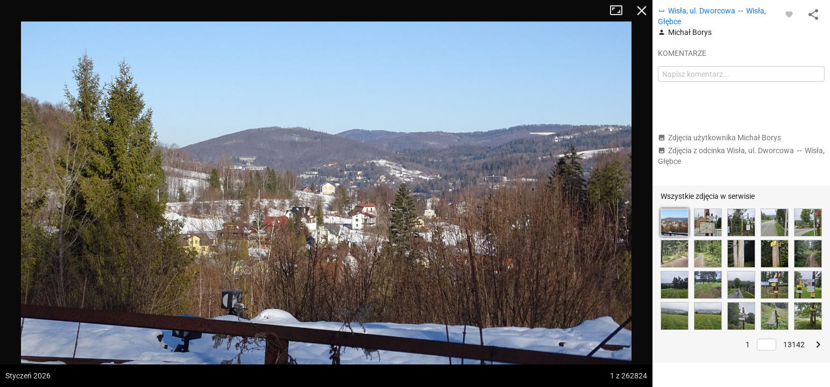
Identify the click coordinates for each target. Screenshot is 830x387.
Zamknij (641, 11)
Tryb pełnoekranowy (620, 11)
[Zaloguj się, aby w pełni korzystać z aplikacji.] (789, 14)
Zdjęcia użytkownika (719, 137)
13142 (794, 344)
